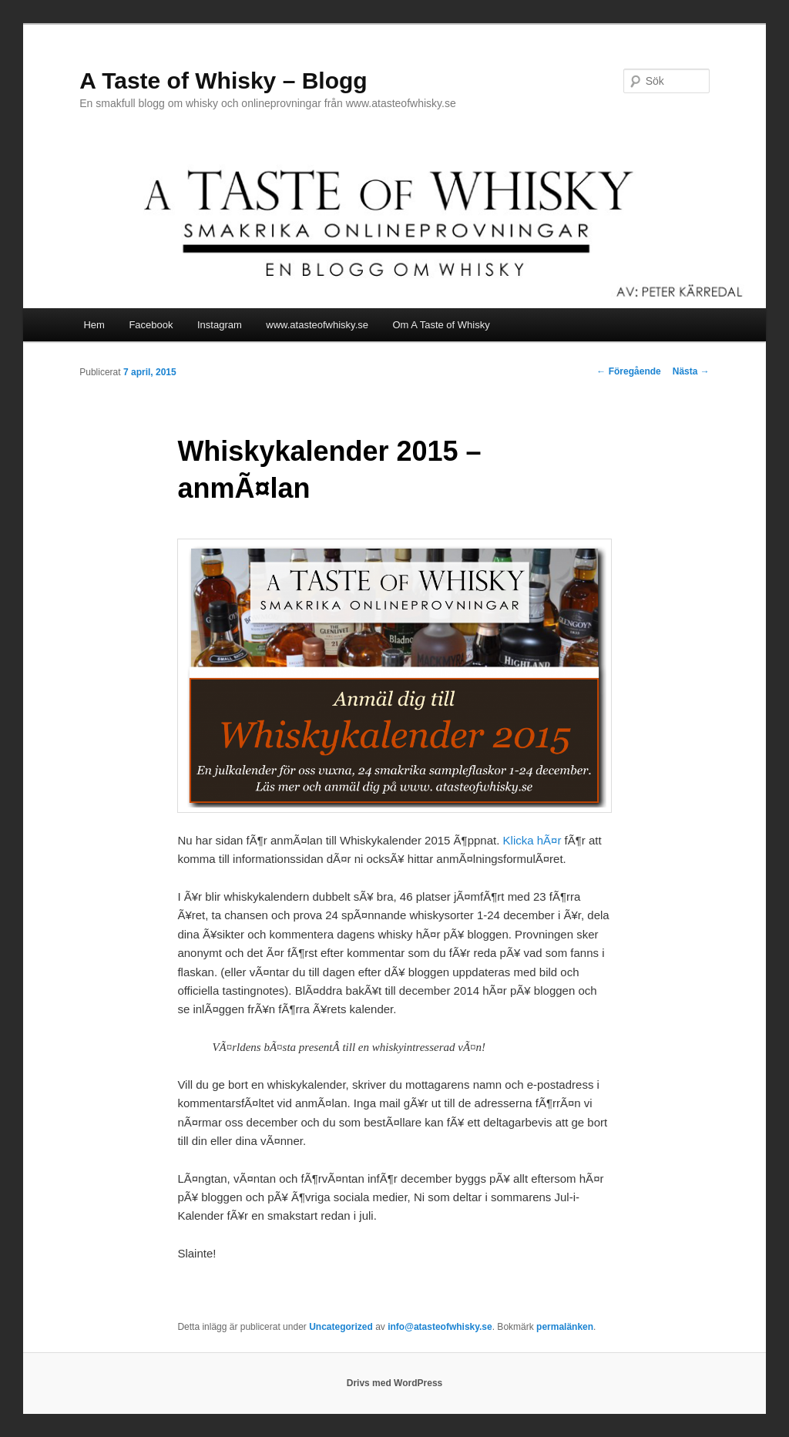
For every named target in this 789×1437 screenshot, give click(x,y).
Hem (93, 325)
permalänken (564, 1326)
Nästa (691, 371)
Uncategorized (341, 1326)
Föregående (628, 371)
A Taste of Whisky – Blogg (223, 80)
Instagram (219, 325)
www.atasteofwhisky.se (317, 325)
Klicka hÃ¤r (532, 840)
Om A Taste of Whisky (441, 325)
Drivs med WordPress (395, 1383)
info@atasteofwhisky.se (440, 1326)
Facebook (151, 325)
